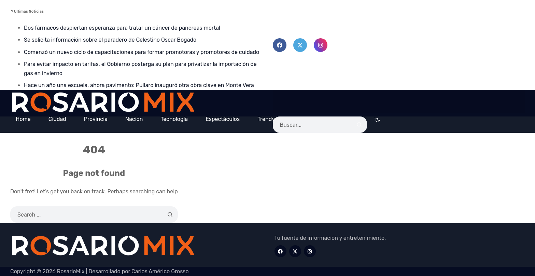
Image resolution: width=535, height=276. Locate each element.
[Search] (359, 124)
